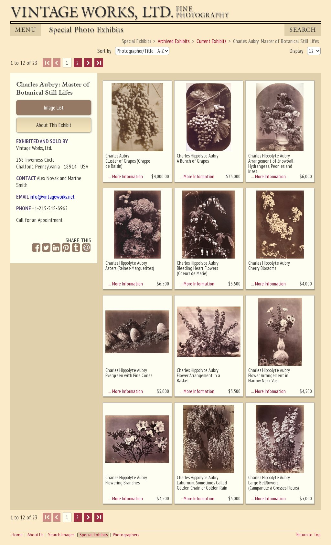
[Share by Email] (86, 248)
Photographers (126, 535)
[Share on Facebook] (36, 247)
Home (17, 535)
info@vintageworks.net (52, 196)
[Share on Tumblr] (76, 247)
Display (297, 50)
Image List (54, 107)
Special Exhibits (94, 535)
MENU (25, 29)
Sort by (104, 50)
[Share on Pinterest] (66, 247)
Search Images (61, 535)
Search (302, 29)
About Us (35, 535)
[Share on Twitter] (46, 247)
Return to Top (308, 535)
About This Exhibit (53, 125)
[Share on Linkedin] (56, 247)
